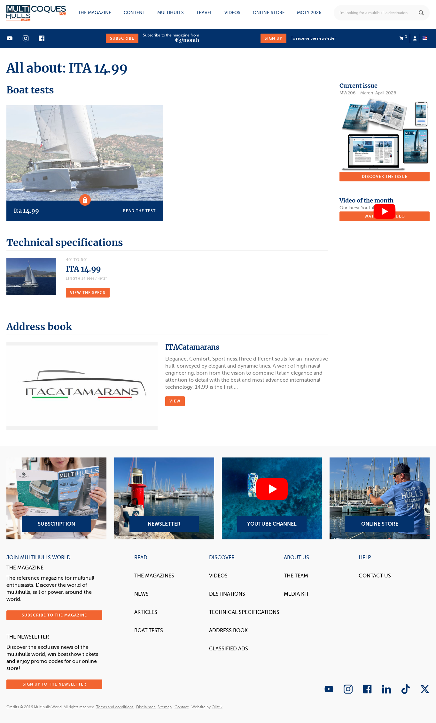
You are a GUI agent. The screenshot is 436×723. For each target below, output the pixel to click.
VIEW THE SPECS (87, 292)
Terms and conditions (115, 707)
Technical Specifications (244, 612)
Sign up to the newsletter (54, 684)
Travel (204, 12)
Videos (232, 12)
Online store (269, 12)
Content (134, 12)
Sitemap (165, 707)
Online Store (380, 498)
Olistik (217, 707)
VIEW (175, 401)
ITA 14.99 (83, 269)
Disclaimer (146, 707)
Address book (228, 630)
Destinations (227, 594)
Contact (182, 707)
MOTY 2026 (309, 12)
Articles (145, 612)
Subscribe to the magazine (54, 615)
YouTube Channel (272, 498)
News (141, 594)
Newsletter (164, 498)
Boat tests (148, 630)
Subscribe (122, 38)
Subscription (56, 498)
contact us (375, 576)
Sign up (273, 38)
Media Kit (296, 594)
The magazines (154, 576)
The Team (296, 576)
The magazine (94, 12)
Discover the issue (385, 176)
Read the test (139, 211)
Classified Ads (228, 649)
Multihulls (170, 12)
